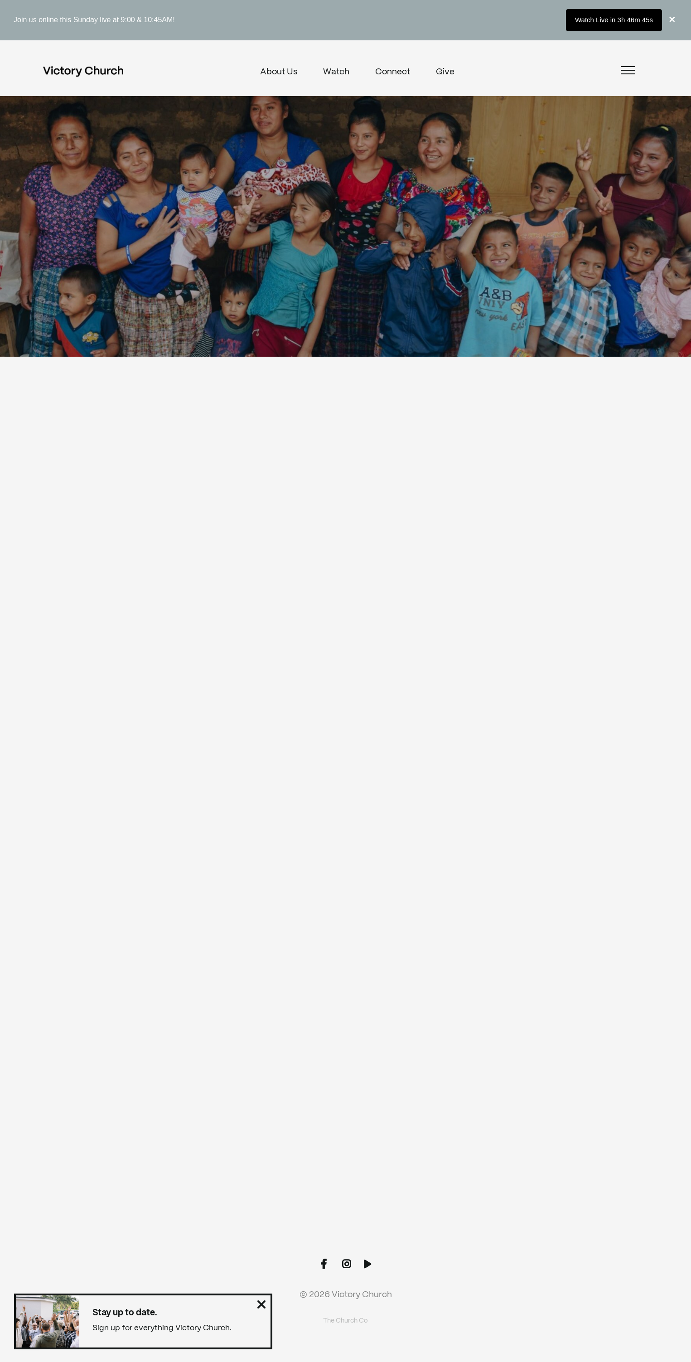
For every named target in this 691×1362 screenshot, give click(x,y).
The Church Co (345, 1321)
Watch (336, 72)
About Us (278, 72)
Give (445, 72)
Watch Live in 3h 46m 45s (614, 20)
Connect (392, 72)
